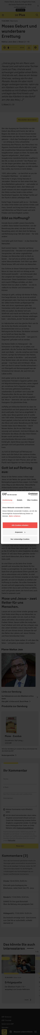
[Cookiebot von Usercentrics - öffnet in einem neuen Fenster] (28, 494)
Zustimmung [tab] (7, 500)
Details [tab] (19, 500)
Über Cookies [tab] (32, 500)
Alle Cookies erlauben (20, 525)
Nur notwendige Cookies (20, 539)
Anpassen (20, 532)
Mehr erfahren (14, 516)
